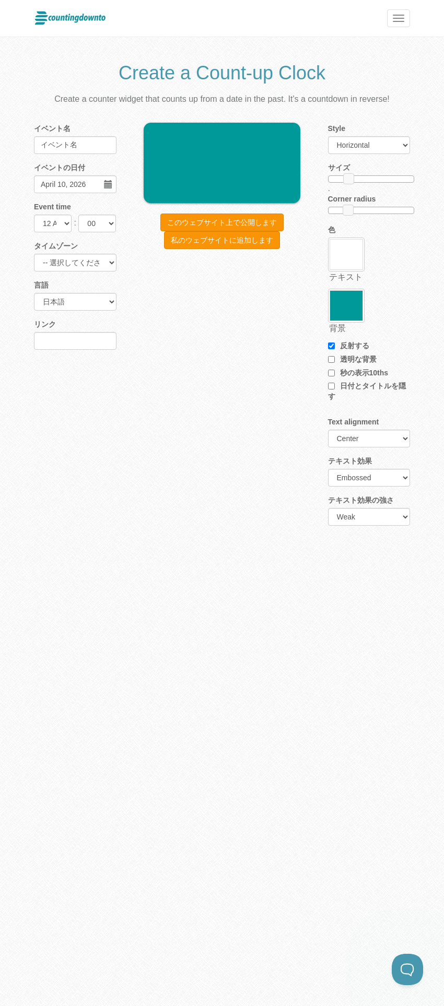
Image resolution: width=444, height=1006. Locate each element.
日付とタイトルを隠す (367, 391)
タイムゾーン (56, 246)
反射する (348, 345)
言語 (41, 285)
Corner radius (352, 199)
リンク (45, 324)
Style (336, 128)
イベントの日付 (59, 167)
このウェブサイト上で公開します (222, 222)
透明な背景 (352, 359)
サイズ (339, 167)
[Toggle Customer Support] (407, 969)
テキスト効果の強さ (361, 500)
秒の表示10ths (358, 373)
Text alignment (353, 422)
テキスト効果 (350, 461)
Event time (52, 207)
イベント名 (52, 128)
